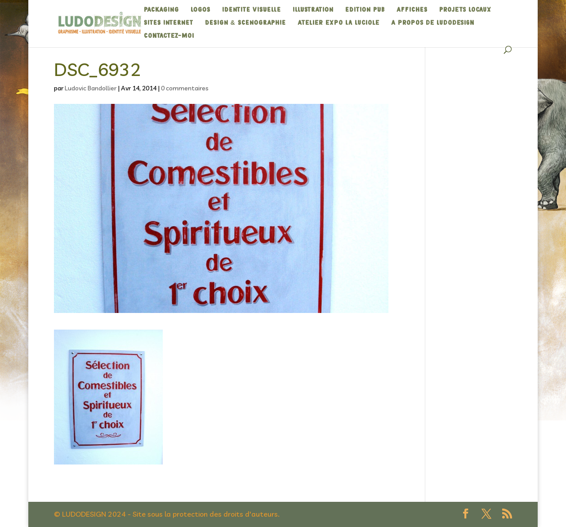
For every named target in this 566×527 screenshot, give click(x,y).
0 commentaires (185, 88)
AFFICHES (412, 10)
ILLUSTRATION (313, 10)
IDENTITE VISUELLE (251, 10)
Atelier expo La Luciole (338, 23)
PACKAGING (161, 10)
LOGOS (200, 10)
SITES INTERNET (168, 23)
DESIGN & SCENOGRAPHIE (245, 23)
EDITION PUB (365, 10)
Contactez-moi (169, 36)
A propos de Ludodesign (432, 23)
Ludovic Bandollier (90, 88)
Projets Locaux (465, 10)
